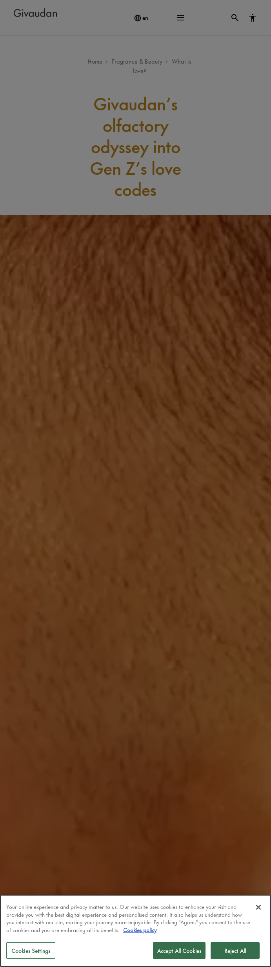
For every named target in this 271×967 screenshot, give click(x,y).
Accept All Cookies (179, 950)
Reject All (235, 950)
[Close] (258, 907)
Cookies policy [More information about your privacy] (139, 929)
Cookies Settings (30, 950)
